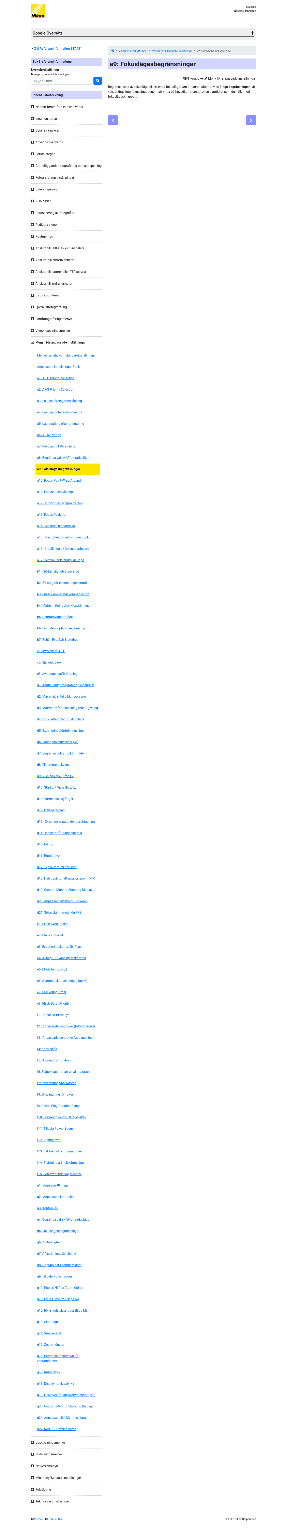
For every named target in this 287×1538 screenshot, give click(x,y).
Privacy (38, 1519)
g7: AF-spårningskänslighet (56, 1254)
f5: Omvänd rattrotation (54, 1060)
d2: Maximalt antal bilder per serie (61, 696)
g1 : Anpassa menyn (53, 1185)
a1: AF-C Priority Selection (55, 378)
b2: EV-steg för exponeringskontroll (62, 583)
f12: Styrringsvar (49, 1140)
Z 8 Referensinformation (133, 50)
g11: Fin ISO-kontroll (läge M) (58, 1299)
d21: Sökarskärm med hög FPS (59, 912)
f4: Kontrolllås (47, 1049)
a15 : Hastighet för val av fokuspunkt (63, 537)
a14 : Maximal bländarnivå (56, 526)
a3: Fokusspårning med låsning (59, 401)
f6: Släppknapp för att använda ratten (63, 1072)
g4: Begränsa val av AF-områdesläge (63, 1219)
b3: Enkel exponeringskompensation (63, 594)
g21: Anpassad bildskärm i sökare (61, 1418)
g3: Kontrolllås (47, 1208)
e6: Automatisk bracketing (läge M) (62, 981)
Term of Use (55, 1519)
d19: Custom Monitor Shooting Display (64, 890)
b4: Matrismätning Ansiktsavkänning (63, 605)
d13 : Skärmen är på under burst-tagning (66, 822)
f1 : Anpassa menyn (53, 1015)
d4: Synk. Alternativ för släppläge (60, 719)
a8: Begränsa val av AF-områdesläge (63, 458)
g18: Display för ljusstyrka (55, 1384)
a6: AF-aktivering (49, 435)
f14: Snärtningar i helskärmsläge (60, 1163)
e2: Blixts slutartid (50, 935)
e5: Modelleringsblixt (52, 969)
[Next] (251, 120)
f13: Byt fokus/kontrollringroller (59, 1151)
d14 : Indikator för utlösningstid (59, 833)
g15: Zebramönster (50, 1345)
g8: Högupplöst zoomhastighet (59, 1265)
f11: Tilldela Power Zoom (55, 1129)
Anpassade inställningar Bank (58, 367)
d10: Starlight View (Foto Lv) (57, 787)
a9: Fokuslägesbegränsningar (58, 469)
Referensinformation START (57, 49)
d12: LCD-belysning (51, 810)
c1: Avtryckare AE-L (51, 651)
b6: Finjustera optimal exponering (61, 628)
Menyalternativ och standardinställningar (66, 355)
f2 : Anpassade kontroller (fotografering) (66, 1026)
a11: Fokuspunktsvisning (55, 492)
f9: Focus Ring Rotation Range (58, 1106)
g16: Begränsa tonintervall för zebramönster (58, 1358)
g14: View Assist (49, 1333)
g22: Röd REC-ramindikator (56, 1429)
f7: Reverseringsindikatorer (56, 1083)
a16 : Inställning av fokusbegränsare (63, 549)
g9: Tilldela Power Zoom (54, 1276)
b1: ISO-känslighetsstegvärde (58, 571)
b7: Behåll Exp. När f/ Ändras (57, 640)
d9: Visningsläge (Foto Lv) (55, 776)
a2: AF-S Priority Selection (55, 389)
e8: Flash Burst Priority (53, 1003)
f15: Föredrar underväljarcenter (59, 1174)
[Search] (61, 81)
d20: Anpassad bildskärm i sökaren (62, 901)
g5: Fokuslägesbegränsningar (58, 1231)
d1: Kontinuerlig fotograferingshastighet (65, 685)
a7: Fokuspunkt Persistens (56, 446)
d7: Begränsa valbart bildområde (60, 753)
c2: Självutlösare (49, 662)
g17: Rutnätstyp (48, 1372)
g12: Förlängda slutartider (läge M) (62, 1310)
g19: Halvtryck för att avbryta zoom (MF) (66, 1395)
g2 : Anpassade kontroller (55, 1197)
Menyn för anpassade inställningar (172, 50)
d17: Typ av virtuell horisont (57, 867)
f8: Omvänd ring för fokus (55, 1094)
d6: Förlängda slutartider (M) (57, 742)
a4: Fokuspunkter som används (59, 412)
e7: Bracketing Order (51, 992)
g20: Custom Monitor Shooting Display (64, 1406)
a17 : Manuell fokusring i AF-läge (60, 560)
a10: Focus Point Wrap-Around (59, 480)
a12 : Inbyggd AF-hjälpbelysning (60, 503)
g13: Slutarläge (48, 1322)
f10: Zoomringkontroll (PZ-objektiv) (62, 1117)
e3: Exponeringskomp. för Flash (59, 947)
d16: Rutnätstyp (48, 856)
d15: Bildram (46, 844)
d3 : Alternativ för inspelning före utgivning (67, 708)
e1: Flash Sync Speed (52, 924)
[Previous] (113, 120)
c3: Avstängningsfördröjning (57, 674)
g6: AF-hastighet (49, 1242)
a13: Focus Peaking (51, 515)
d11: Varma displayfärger (55, 799)
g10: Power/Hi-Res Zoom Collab (60, 1288)
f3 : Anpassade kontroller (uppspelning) (65, 1038)
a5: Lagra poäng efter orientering (60, 424)
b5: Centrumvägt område (55, 617)
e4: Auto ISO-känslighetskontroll (61, 958)
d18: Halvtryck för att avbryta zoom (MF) (66, 878)
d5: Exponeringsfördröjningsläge (60, 731)
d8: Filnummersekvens (53, 765)
